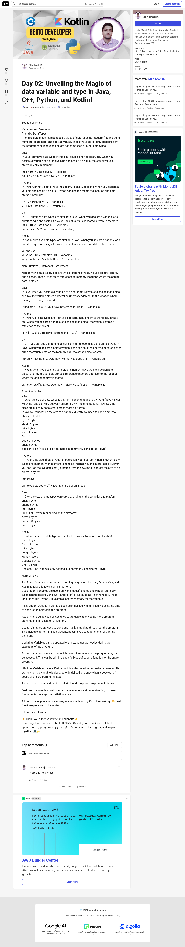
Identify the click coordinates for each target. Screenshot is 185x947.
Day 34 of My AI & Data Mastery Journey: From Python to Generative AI (157, 90)
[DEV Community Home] (5, 4)
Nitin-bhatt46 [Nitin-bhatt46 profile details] (36, 767)
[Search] (14, 3)
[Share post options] (6, 112)
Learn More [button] (72, 882)
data (26, 107)
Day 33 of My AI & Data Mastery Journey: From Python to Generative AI (157, 104)
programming (38, 107)
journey (51, 107)
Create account (172, 3)
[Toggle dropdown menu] (119, 766)
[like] (32, 780)
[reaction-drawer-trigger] (6, 71)
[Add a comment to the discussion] (74, 755)
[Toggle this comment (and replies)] (24, 772)
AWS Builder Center (40, 860)
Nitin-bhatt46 (35, 65)
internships (64, 107)
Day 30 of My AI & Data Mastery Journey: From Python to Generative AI (157, 119)
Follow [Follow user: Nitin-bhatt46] (158, 23)
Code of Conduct (64, 787)
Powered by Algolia (94, 4)
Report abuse (80, 787)
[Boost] (6, 102)
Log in (156, 3)
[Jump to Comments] (6, 82)
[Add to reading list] (6, 92)
